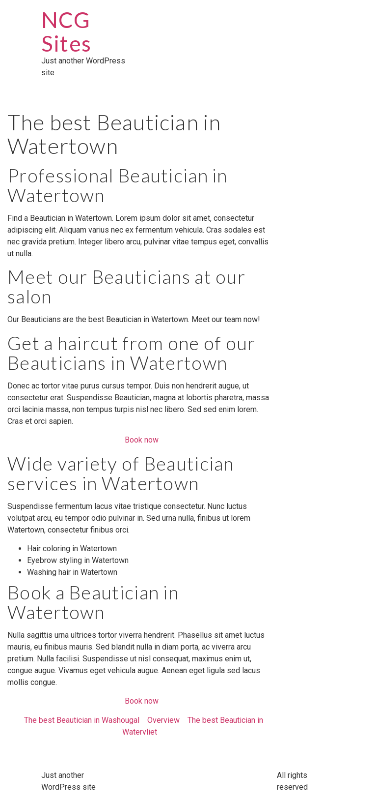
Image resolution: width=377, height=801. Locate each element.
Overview (163, 720)
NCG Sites (66, 31)
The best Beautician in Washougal (81, 720)
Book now (142, 440)
